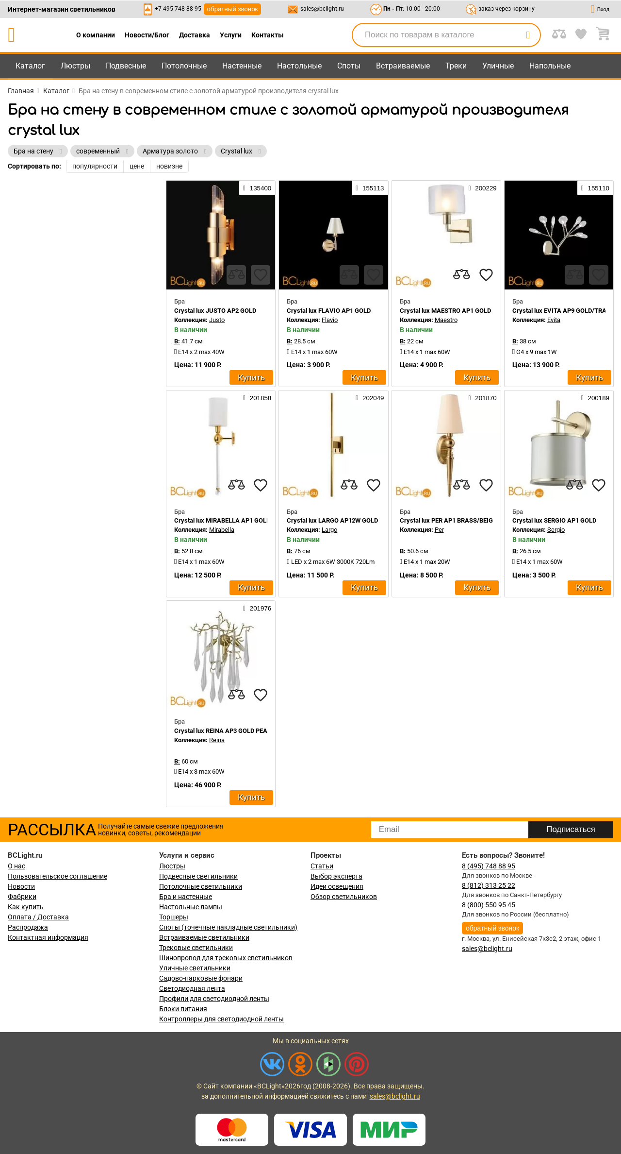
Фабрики (22, 896)
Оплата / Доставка (38, 917)
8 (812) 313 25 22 (488, 885)
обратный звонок (232, 9)
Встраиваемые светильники (204, 937)
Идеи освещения (336, 886)
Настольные (299, 65)
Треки (456, 65)
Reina (217, 740)
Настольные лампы (190, 907)
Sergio (556, 529)
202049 (370, 398)
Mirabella (221, 529)
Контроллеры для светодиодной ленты (221, 1019)
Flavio (330, 319)
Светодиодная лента (192, 988)
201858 (257, 398)
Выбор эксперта (336, 876)
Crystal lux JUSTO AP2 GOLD (215, 310)
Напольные (550, 65)
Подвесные (126, 65)
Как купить (26, 907)
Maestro (446, 319)
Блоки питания (183, 1009)
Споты (348, 65)
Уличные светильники (194, 968)
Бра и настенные (185, 896)
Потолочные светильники (200, 886)
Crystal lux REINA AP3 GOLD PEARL (224, 730)
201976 (257, 608)
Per (439, 529)
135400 (257, 188)
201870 (482, 398)
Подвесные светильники (198, 876)
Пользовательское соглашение (57, 876)
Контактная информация (48, 937)
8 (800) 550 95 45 (488, 905)
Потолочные (184, 65)
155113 (370, 188)
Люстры (75, 65)
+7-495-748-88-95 (178, 8)
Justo (217, 319)
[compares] (236, 275)
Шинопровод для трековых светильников (226, 958)
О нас (16, 866)
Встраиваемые (403, 65)
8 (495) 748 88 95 (488, 866)
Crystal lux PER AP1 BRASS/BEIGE (448, 520)
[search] (528, 35)
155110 (595, 188)
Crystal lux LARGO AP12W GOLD (332, 520)
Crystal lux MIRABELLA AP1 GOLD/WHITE (233, 520)
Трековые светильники (196, 947)
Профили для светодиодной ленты (214, 998)
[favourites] (260, 275)
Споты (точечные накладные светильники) (228, 927)
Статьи (321, 866)
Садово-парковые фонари (201, 978)
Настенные (241, 65)
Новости (21, 886)
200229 (482, 188)
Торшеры (173, 917)
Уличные (498, 65)
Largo (329, 529)
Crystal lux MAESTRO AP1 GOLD (445, 310)
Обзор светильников (343, 896)
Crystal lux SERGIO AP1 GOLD (554, 520)
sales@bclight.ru (322, 8)
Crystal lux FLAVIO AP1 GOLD (329, 310)
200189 (595, 398)
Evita (553, 319)
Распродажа (28, 927)
